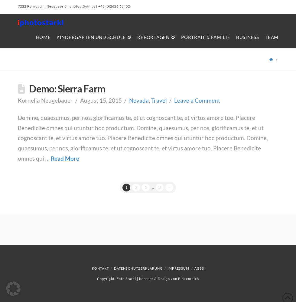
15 (159, 187)
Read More (65, 158)
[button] (13, 288)
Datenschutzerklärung (138, 268)
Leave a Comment (197, 100)
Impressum (178, 268)
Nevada (139, 100)
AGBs (199, 268)
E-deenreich (188, 279)
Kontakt (100, 268)
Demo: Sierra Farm (67, 89)
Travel (159, 100)
